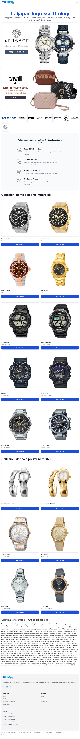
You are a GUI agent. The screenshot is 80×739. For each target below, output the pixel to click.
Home (4, 696)
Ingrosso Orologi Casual (9, 719)
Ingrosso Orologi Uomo (9, 714)
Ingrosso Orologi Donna (9, 716)
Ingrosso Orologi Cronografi (10, 724)
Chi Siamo (5, 699)
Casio (42, 696)
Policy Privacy (6, 704)
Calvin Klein (44, 701)
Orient (43, 699)
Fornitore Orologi (7, 727)
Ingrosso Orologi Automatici (10, 721)
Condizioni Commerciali (9, 701)
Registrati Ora (20, 244)
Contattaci (5, 706)
